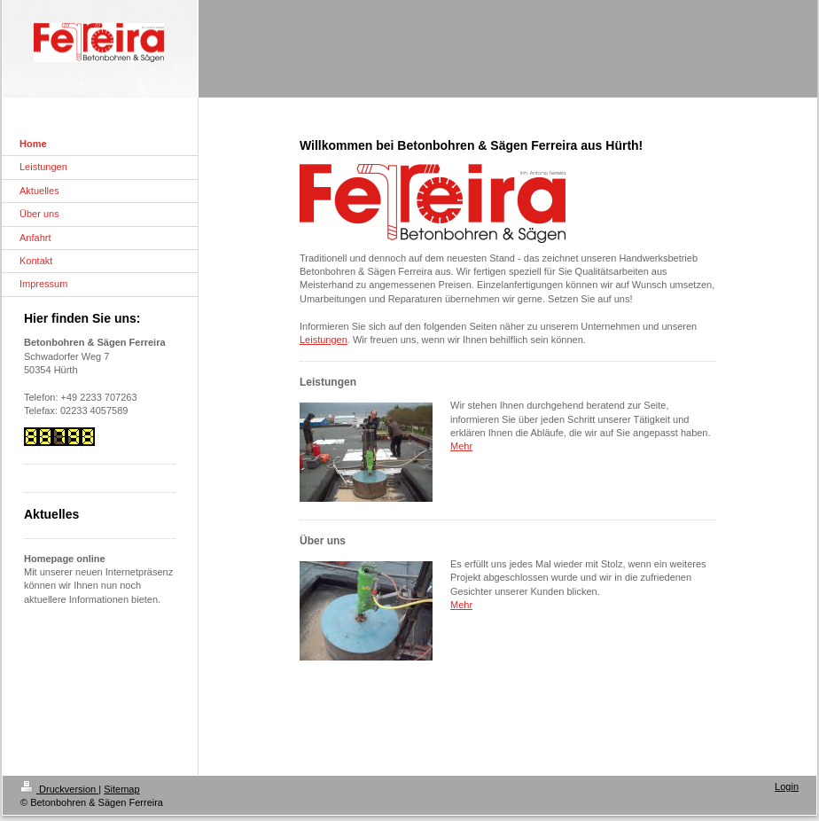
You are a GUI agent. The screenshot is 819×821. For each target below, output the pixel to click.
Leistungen (323, 339)
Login (787, 786)
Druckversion (59, 789)
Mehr (461, 446)
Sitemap (121, 789)
